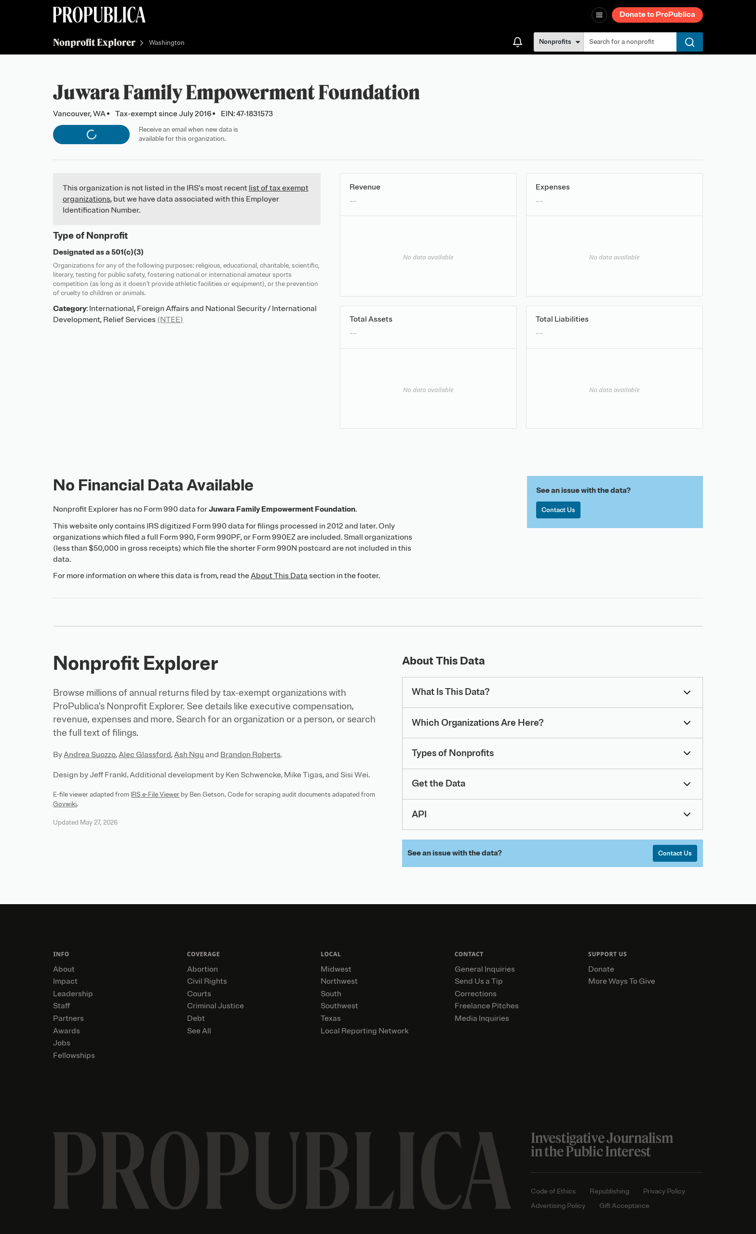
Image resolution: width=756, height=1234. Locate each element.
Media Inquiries (482, 1018)
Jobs (61, 1043)
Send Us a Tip (479, 981)
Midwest (336, 969)
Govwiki (65, 804)
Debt (196, 1018)
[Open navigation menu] (599, 15)
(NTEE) (170, 320)
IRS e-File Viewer (155, 794)
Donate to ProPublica (657, 14)
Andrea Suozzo (90, 754)
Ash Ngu (189, 754)
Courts (199, 994)
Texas (331, 1018)
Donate (601, 969)
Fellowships (74, 1055)
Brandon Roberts (250, 754)
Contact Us (558, 510)
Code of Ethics (553, 1191)
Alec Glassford (145, 754)
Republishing (609, 1191)
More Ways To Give (621, 981)
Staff (61, 1006)
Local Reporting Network (364, 1031)
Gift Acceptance (624, 1206)
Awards (66, 1031)
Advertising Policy (558, 1206)
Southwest (339, 1006)
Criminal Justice (215, 1006)
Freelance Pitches (487, 1006)
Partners (68, 1018)
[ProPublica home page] (282, 1170)
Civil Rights (207, 981)
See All (199, 1031)
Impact (65, 981)
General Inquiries (485, 969)
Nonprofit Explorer (94, 42)
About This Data (279, 576)
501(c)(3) (127, 252)
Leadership (73, 994)
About (64, 969)
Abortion (202, 969)
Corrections (476, 994)
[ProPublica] (99, 15)
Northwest (339, 981)
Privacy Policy (664, 1191)
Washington (167, 43)
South (331, 994)
